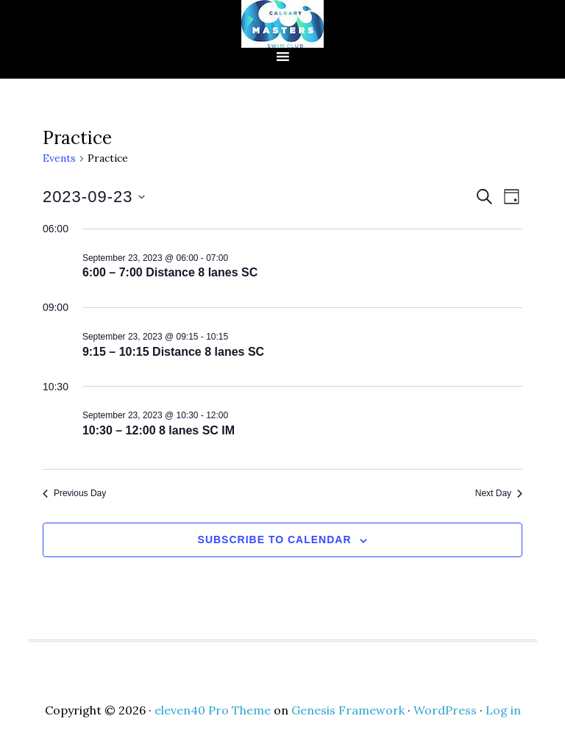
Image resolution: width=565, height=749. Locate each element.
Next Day (498, 493)
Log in (503, 710)
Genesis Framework (348, 710)
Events (59, 158)
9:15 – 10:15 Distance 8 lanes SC (173, 351)
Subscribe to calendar (275, 539)
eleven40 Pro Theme (212, 710)
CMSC (282, 24)
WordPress (445, 710)
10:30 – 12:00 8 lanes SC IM (158, 430)
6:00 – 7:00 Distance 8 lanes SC (169, 272)
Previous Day (74, 493)
